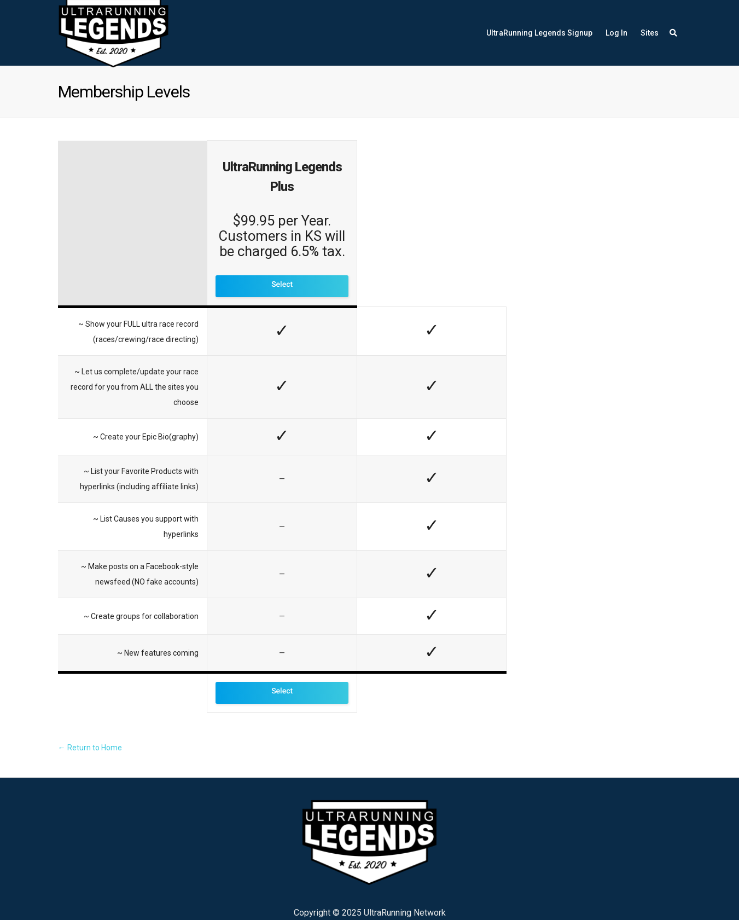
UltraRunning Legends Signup (539, 32)
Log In (616, 32)
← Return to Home (90, 747)
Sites (650, 32)
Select (282, 284)
